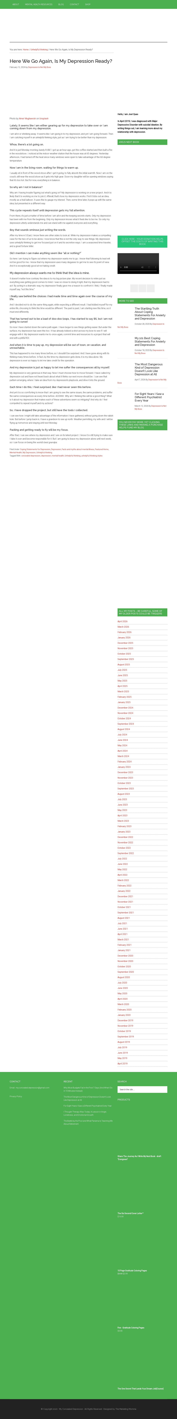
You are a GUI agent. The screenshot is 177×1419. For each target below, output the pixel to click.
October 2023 (124, 783)
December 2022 (125, 837)
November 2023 (125, 777)
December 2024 (125, 707)
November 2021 (125, 902)
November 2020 (125, 961)
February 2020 (125, 1009)
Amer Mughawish (27, 118)
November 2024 (125, 713)
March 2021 (123, 939)
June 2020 (123, 988)
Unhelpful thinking (44, 452)
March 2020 (123, 1004)
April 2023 (122, 815)
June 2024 (123, 740)
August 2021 (124, 918)
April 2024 (122, 751)
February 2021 (125, 945)
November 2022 (125, 842)
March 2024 (123, 756)
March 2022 (123, 880)
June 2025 (123, 675)
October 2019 (124, 1031)
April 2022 (122, 875)
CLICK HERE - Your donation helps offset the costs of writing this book (142, 241)
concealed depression (30, 456)
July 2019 (122, 1047)
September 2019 (126, 1036)
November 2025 (125, 648)
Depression (56, 449)
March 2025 (123, 691)
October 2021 (124, 907)
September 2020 (126, 972)
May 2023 (122, 810)
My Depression (29, 452)
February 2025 (125, 697)
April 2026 (122, 621)
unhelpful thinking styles (91, 456)
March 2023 (123, 821)
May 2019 (122, 1058)
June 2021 (123, 928)
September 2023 (126, 788)
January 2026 (124, 637)
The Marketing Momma (125, 1409)
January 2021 (124, 950)
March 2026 (123, 627)
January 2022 (124, 891)
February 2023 (125, 826)
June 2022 (123, 864)
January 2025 (124, 702)
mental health (58, 456)
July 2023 (122, 799)
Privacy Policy (16, 1096)
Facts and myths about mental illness (78, 449)
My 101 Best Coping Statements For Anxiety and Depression (150, 341)
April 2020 (122, 999)
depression (46, 456)
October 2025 (124, 653)
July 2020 (122, 982)
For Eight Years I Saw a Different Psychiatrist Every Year (149, 397)
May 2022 (122, 869)
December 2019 (125, 1020)
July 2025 (122, 670)
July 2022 (122, 858)
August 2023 (124, 794)
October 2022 (124, 848)
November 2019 (125, 1026)
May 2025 (122, 680)
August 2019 (124, 1042)
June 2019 (123, 1052)
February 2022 (125, 885)
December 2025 (125, 643)
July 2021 (122, 923)
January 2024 (124, 767)
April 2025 (122, 686)
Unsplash (43, 118)
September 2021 (126, 912)
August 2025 (124, 664)
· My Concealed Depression (70, 1409)
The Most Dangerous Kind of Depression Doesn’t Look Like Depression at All (149, 369)
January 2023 (124, 831)
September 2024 (126, 724)
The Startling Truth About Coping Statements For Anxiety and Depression (150, 313)
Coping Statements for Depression (35, 449)
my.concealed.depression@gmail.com (32, 1088)
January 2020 (124, 1015)
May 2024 (122, 745)
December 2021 (125, 896)
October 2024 (124, 718)
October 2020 (124, 966)
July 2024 (122, 734)
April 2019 (122, 1063)
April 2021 (122, 934)
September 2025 (126, 659)
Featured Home (102, 449)
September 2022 (126, 853)
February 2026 (125, 632)
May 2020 (122, 993)
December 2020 (125, 955)
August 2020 (124, 977)
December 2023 (125, 772)
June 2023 (123, 804)
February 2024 (125, 761)
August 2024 (124, 729)
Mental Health (16, 452)
